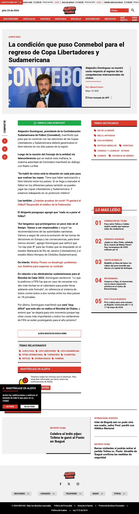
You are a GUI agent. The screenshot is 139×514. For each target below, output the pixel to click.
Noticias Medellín (107, 145)
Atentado (128, 145)
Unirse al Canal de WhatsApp (49, 123)
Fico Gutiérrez (105, 140)
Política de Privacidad (63, 506)
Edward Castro (96, 87)
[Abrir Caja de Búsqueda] (132, 10)
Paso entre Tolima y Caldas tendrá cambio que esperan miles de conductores (116, 226)
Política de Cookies (59, 510)
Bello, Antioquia (106, 135)
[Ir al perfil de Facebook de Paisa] (60, 484)
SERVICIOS (110, 19)
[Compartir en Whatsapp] (4, 157)
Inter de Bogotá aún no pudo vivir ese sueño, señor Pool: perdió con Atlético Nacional (114, 425)
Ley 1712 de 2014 (80, 510)
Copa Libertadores (46, 351)
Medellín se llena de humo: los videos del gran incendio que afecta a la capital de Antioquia (118, 265)
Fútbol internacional (31, 354)
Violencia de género (123, 156)
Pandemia (58, 358)
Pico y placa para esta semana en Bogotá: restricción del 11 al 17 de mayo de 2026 (118, 304)
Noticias (24, 358)
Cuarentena (68, 354)
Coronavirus (52, 354)
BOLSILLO (76, 19)
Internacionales (41, 358)
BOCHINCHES (93, 19)
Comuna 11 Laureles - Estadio (113, 151)
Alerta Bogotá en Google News (49, 333)
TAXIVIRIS (45, 19)
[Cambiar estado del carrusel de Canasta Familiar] (20, 2)
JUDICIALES (29, 19)
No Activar (29, 406)
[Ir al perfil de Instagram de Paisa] (78, 484)
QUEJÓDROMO (10, 19)
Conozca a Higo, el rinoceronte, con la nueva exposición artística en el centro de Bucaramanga (118, 285)
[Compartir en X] (4, 149)
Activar (10, 406)
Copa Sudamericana (68, 351)
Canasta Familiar (9, 2)
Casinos (101, 156)
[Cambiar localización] (119, 10)
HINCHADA (60, 19)
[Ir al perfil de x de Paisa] (69, 484)
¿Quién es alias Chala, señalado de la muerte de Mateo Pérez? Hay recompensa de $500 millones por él (118, 246)
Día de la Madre (105, 130)
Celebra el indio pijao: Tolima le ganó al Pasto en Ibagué (67, 437)
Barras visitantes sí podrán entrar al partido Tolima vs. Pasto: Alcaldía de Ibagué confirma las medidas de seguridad (115, 453)
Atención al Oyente (85, 506)
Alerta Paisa (26, 351)
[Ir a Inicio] (69, 10)
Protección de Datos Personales (111, 506)
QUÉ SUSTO (123, 18)
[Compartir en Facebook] (4, 141)
